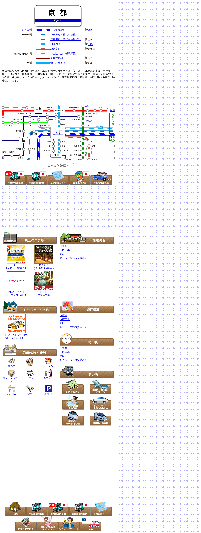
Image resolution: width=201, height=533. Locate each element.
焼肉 (30, 365)
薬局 (30, 392)
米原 (90, 30)
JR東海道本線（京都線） (64, 34)
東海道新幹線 (57, 30)
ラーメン (48, 366)
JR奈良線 (55, 48)
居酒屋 (11, 365)
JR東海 (63, 246)
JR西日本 (65, 250)
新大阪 (25, 30)
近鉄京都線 (56, 58)
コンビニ (11, 393)
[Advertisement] (58, 93)
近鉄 (62, 254)
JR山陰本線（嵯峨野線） (64, 53)
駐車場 (48, 393)
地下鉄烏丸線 (57, 63)
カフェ (30, 378)
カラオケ (48, 377)
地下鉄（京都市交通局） (73, 258)
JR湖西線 (55, 44)
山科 (90, 39)
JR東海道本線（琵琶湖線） (65, 39)
